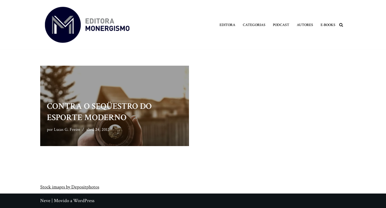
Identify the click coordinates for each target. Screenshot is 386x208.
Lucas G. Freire (67, 129)
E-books (328, 24)
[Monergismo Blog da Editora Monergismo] (87, 25)
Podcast (281, 24)
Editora (227, 24)
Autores (305, 24)
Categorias (254, 24)
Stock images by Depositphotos (69, 187)
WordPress (83, 201)
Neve (45, 201)
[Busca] (341, 25)
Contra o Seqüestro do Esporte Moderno (99, 112)
